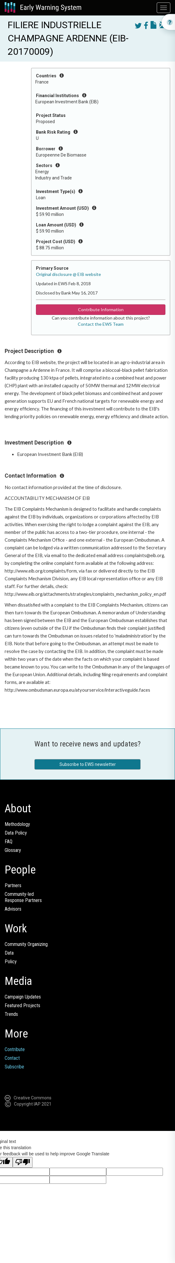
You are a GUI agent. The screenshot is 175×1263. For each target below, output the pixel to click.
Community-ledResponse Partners (23, 897)
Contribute (15, 1049)
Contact (12, 1058)
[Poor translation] (23, 1162)
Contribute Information (101, 309)
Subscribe (14, 1067)
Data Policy (16, 833)
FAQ (8, 841)
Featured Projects (22, 1005)
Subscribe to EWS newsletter (87, 764)
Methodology (17, 824)
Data (9, 953)
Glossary (13, 850)
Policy (11, 961)
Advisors (13, 909)
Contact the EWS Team (101, 324)
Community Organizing (26, 944)
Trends (11, 1014)
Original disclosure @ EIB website (68, 274)
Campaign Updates (23, 997)
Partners (13, 885)
